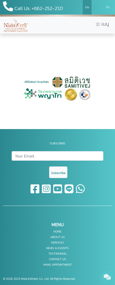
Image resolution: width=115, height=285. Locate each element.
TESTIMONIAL (57, 253)
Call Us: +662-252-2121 (33, 6)
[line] (69, 191)
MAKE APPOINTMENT (57, 264)
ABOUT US (57, 237)
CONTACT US (57, 259)
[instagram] (46, 191)
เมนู (102, 24)
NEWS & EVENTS (57, 248)
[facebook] (35, 191)
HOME (57, 231)
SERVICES (57, 242)
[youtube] (58, 191)
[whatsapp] (80, 191)
